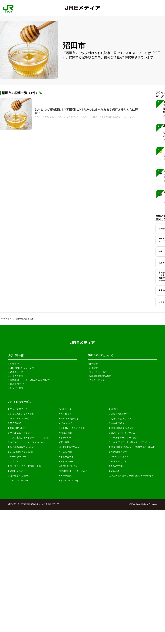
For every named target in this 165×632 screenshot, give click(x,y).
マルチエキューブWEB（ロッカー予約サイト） (131, 475)
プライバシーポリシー (100, 372)
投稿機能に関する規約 (100, 376)
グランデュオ (15, 461)
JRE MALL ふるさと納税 (21, 414)
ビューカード (66, 456)
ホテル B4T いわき (69, 480)
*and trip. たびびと (69, 418)
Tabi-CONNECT (17, 428)
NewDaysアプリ (118, 452)
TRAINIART (65, 452)
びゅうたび (65, 423)
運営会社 (93, 364)
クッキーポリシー (97, 380)
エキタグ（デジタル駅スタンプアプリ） (130, 442)
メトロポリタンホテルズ (72, 428)
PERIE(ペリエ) (117, 461)
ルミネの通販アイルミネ (21, 447)
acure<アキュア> (118, 456)
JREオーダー (66, 409)
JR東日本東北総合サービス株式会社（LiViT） (132, 447)
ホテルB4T (65, 437)
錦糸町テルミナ (16, 471)
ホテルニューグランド (20, 433)
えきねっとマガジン (120, 418)
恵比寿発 (64, 442)
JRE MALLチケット (119, 414)
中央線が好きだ (117, 423)
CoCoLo (114, 471)
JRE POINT (14, 423)
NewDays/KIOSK (17, 456)
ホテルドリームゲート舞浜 (123, 437)
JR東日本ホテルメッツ (121, 428)
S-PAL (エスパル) (68, 466)
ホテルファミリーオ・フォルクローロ (28, 442)
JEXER (113, 409)
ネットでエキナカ (18, 409)
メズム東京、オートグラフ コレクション (29, 437)
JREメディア (5, 319)
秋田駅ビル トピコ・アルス (73, 471)
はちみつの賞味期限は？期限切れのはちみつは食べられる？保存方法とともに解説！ (86, 111)
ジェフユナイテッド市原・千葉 (24, 466)
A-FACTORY (116, 466)
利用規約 (93, 368)
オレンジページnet (18, 480)
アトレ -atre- (66, 461)
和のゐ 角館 (65, 433)
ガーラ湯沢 (65, 475)
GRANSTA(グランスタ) (20, 452)
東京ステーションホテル (122, 433)
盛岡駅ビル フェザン (19, 475)
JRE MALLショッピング (21, 418)
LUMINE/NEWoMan (69, 447)
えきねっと (65, 414)
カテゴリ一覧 (15, 355)
